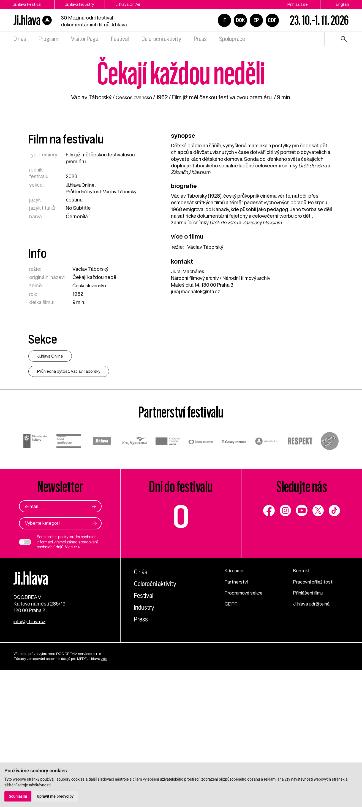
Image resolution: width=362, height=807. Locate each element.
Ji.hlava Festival (27, 4)
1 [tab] (352, 90)
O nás (19, 39)
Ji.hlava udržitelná (313, 736)
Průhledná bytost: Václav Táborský (92, 319)
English (342, 4)
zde (77, 680)
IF (224, 20)
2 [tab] (352, 99)
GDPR (231, 736)
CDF (272, 20)
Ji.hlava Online (81, 309)
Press (200, 39)
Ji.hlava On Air (136, 4)
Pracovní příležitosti (315, 714)
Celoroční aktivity (161, 39)
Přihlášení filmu (309, 725)
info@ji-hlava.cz (31, 758)
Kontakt (302, 703)
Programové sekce (245, 725)
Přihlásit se (297, 4)
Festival (120, 39)
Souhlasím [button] (18, 796)
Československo (134, 222)
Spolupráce (232, 39)
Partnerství (237, 714)
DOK (240, 20)
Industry (145, 740)
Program (48, 39)
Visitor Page (84, 39)
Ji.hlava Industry (83, 4)
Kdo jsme (235, 703)
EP (256, 20)
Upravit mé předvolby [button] (55, 796)
